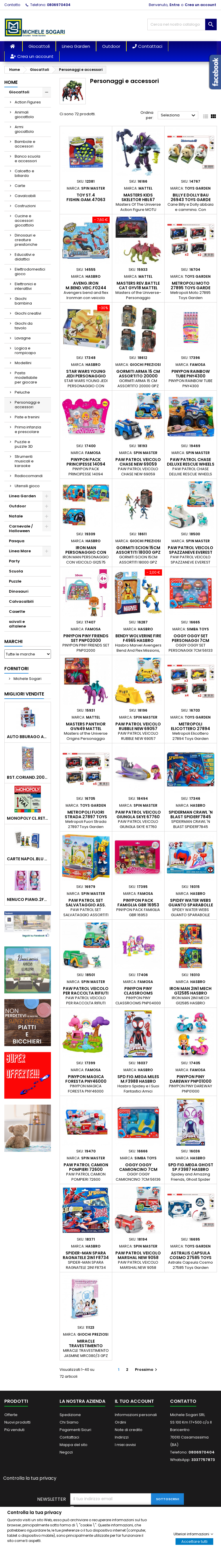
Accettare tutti (194, 1541)
